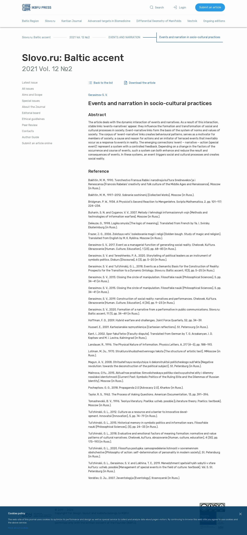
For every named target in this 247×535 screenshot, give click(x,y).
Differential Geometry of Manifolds (159, 21)
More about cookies (18, 528)
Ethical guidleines (33, 119)
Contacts (28, 131)
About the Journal (33, 106)
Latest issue (29, 82)
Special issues (31, 100)
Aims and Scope (32, 94)
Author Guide (30, 137)
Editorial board (31, 113)
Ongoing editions (214, 21)
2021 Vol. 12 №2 (79, 37)
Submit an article (210, 7)
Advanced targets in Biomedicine (109, 21)
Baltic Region (30, 21)
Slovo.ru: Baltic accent (36, 37)
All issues (28, 88)
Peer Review (29, 125)
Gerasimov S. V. (97, 95)
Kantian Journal (72, 21)
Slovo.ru (50, 21)
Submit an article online (37, 143)
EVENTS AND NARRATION (124, 37)
